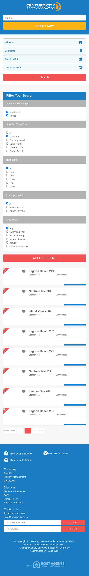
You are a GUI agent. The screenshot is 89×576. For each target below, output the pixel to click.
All (9, 133)
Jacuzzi (12, 243)
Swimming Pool (16, 232)
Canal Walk (53, 551)
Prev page (10, 431)
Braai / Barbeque (16, 236)
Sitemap (23, 547)
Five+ (11, 187)
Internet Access (16, 239)
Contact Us (9, 480)
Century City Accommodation (43, 547)
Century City (14, 144)
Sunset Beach (15, 151)
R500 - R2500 (15, 208)
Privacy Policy (11, 499)
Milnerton (13, 137)
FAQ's (7, 495)
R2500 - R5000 (16, 211)
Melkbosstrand (15, 148)
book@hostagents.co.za (16, 517)
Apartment (13, 112)
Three (11, 180)
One (10, 172)
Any (45, 228)
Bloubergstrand (16, 140)
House (11, 116)
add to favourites (23, 271)
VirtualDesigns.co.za (55, 544)
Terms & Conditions (13, 502)
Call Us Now (44, 26)
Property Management (15, 477)
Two (10, 176)
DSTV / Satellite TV (18, 247)
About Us (8, 473)
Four (10, 183)
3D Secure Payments (14, 491)
